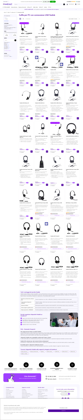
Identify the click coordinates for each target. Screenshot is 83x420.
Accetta (63, 410)
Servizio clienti (50, 379)
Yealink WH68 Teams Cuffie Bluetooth (41, 170)
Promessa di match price (10, 397)
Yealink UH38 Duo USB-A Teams (25, 237)
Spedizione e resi (25, 397)
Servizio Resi (24, 390)
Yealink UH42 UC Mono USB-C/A (56, 203)
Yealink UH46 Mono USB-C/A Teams (56, 170)
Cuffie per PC (29, 7)
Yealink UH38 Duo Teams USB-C (26, 270)
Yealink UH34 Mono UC (24, 102)
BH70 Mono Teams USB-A (71, 202)
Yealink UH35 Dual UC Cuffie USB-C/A (25, 137)
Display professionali (22, 7)
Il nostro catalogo (9, 392)
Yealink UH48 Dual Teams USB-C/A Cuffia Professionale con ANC (56, 37)
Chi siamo (7, 389)
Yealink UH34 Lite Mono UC (25, 202)
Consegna (23, 389)
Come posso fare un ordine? (43, 389)
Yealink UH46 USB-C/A (39, 102)
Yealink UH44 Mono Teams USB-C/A (71, 103)
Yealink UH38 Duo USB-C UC (72, 269)
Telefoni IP (41, 7)
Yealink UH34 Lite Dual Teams (72, 69)
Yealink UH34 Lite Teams (40, 69)
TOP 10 (49, 7)
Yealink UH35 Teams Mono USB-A (40, 37)
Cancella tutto (6, 20)
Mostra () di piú (7, 50)
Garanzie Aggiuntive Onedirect (27, 394)
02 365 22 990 (50, 376)
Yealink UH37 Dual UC (54, 236)
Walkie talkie (35, 7)
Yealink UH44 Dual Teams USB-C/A (26, 170)
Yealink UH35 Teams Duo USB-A (41, 137)
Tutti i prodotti (7, 7)
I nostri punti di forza (9, 390)
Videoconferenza (14, 7)
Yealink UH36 (53, 69)
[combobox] (39, 4)
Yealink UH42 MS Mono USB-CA (25, 70)
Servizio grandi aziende (10, 396)
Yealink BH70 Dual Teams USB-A (41, 203)
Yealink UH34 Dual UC (70, 236)
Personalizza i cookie (63, 407)
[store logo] (7, 4)
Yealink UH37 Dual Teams (40, 269)
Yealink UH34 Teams (24, 36)
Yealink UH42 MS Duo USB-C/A (72, 36)
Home (5, 12)
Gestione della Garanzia (26, 393)
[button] (25, 52)
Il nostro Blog (8, 393)
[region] (41, 409)
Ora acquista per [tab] (10, 17)
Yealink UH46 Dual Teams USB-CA (72, 170)
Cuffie (9, 12)
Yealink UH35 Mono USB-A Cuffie (55, 137)
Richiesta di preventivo (26, 396)
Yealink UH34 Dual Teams (40, 236)
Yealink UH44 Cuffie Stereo (56, 102)
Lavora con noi (8, 394)
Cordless (45, 7)
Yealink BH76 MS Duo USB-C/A (72, 136)
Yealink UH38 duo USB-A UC (56, 269)
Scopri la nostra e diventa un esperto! (41, 9)
